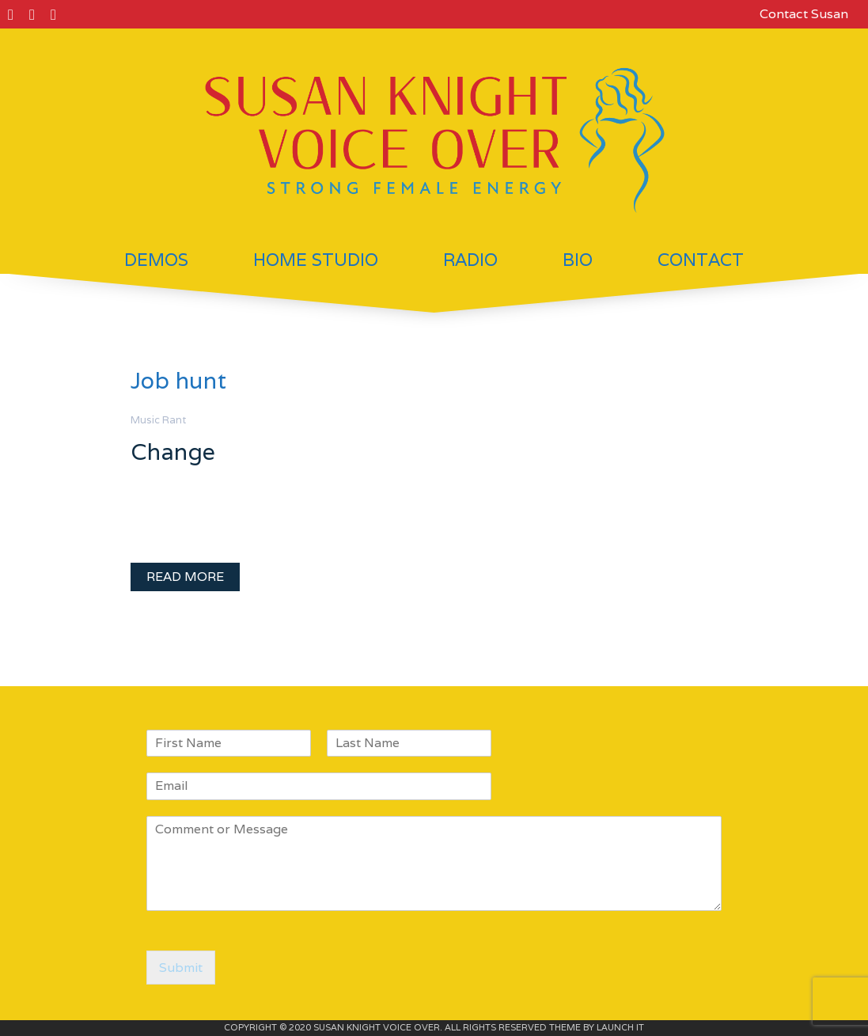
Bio (578, 260)
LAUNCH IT (620, 1027)
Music (145, 420)
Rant (174, 420)
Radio (470, 260)
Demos (156, 260)
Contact (701, 260)
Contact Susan (804, 14)
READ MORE (185, 576)
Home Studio (315, 260)
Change (173, 451)
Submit (181, 967)
